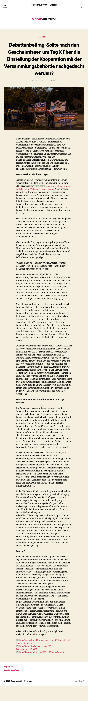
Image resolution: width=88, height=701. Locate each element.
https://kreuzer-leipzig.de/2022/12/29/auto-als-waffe (43, 666)
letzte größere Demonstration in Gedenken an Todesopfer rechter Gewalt (40, 203)
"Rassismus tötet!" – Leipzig (22, 695)
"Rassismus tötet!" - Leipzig (43, 5)
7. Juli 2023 (52, 95)
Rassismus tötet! (13, 684)
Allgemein (44, 37)
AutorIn (40, 95)
